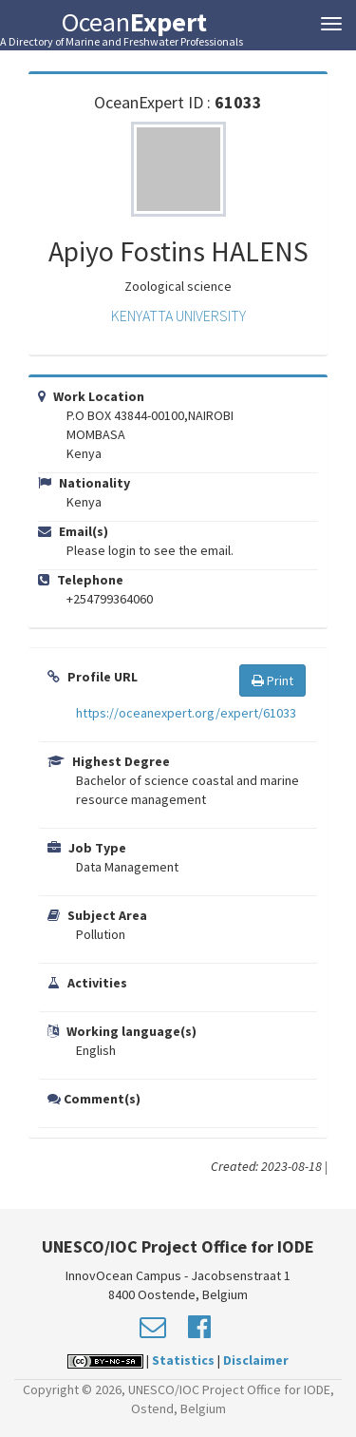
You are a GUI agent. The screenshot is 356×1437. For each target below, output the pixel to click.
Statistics (183, 1360)
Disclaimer (256, 1360)
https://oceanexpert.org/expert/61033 (186, 712)
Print (272, 680)
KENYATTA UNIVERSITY (178, 315)
